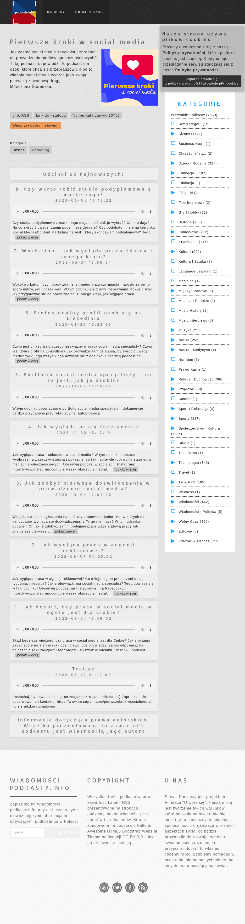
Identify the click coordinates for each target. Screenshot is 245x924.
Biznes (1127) (190, 134)
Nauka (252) (189, 340)
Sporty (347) (189, 418)
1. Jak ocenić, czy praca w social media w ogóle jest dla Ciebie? (83, 609)
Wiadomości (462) (193, 502)
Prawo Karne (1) (192, 369)
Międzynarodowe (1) (195, 291)
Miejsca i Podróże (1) (196, 301)
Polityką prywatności (183, 53)
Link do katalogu (51, 115)
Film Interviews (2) (194, 202)
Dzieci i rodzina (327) (197, 163)
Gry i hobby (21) (192, 212)
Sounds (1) (187, 399)
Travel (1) (186, 472)
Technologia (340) (193, 463)
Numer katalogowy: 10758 (96, 115)
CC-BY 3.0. (133, 837)
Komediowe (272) (193, 232)
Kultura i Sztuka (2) (195, 261)
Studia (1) (186, 443)
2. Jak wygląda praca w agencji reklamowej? (83, 547)
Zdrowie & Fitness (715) (199, 541)
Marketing (40, 150)
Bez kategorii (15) (194, 124)
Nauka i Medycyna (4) (197, 350)
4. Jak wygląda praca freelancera (83, 426)
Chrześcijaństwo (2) (195, 153)
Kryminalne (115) (193, 242)
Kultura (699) (189, 252)
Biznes (18, 150)
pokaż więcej (27, 237)
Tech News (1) (190, 453)
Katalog (55, 12)
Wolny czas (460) (193, 521)
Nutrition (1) (188, 360)
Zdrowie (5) (188, 531)
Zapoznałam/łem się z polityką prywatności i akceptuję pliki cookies (202, 81)
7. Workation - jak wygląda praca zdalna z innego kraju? (84, 253)
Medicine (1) (189, 281)
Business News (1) (194, 144)
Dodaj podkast (89, 12)
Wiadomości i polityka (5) (200, 512)
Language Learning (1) (197, 271)
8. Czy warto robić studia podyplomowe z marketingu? (84, 191)
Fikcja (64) (187, 193)
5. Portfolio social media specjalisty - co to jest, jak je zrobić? (83, 377)
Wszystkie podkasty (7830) (194, 115)
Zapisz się (62, 832)
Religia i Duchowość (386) (200, 379)
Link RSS (20, 115)
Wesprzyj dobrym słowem (35, 125)
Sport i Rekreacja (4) (196, 409)
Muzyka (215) (190, 330)
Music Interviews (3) (195, 320)
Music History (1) (193, 310)
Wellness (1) (189, 492)
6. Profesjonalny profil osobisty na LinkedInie (83, 315)
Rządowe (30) (190, 389)
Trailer (83, 668)
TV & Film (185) (192, 482)
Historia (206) (190, 222)
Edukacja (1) (189, 183)
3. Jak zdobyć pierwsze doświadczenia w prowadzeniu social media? (84, 485)
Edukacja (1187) (192, 173)
